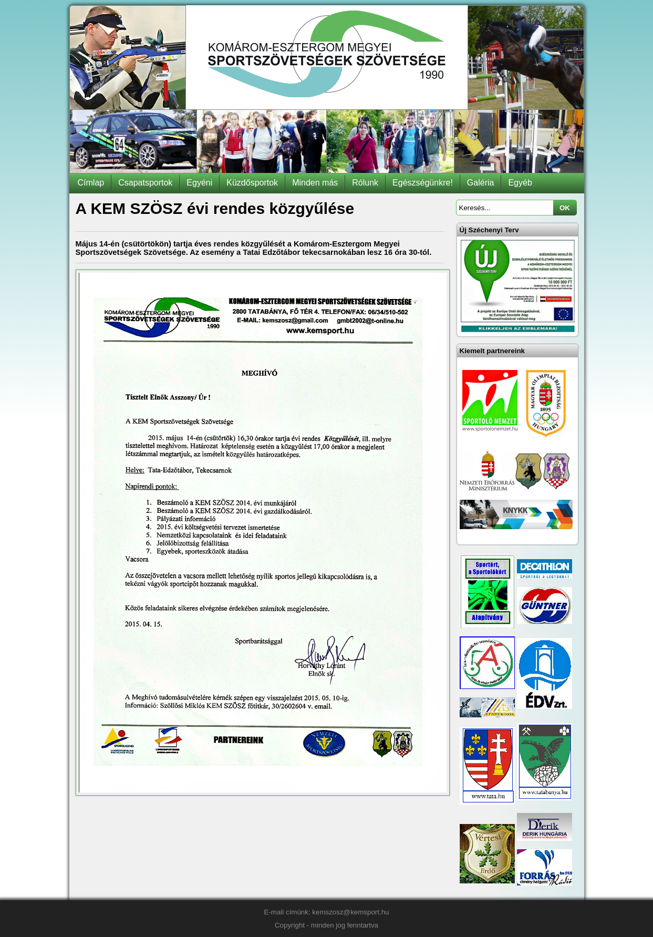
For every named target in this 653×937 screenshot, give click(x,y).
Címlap (91, 182)
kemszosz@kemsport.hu (350, 912)
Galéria (480, 182)
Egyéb (520, 182)
